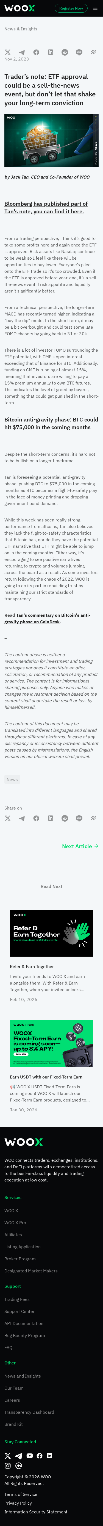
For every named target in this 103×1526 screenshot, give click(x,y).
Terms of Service (20, 1494)
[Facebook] (39, 1456)
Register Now (71, 8)
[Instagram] (7, 1465)
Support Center (19, 1311)
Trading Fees (17, 1299)
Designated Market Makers (31, 1270)
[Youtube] (29, 1456)
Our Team (14, 1388)
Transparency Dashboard (29, 1412)
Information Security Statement (36, 1511)
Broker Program (20, 1258)
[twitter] (7, 52)
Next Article (80, 846)
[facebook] (36, 52)
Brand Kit (13, 1424)
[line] (79, 52)
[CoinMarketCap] (18, 1465)
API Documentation (23, 1323)
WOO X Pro (15, 1222)
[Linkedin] (49, 1456)
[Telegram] (18, 1456)
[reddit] (65, 52)
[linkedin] (50, 52)
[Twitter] (7, 1456)
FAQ (8, 1347)
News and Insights (22, 1376)
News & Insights (20, 28)
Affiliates (13, 1234)
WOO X (11, 1210)
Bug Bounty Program (24, 1335)
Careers (12, 1400)
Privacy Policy (18, 1503)
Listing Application (22, 1246)
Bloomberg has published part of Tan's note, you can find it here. (46, 207)
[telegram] (22, 52)
